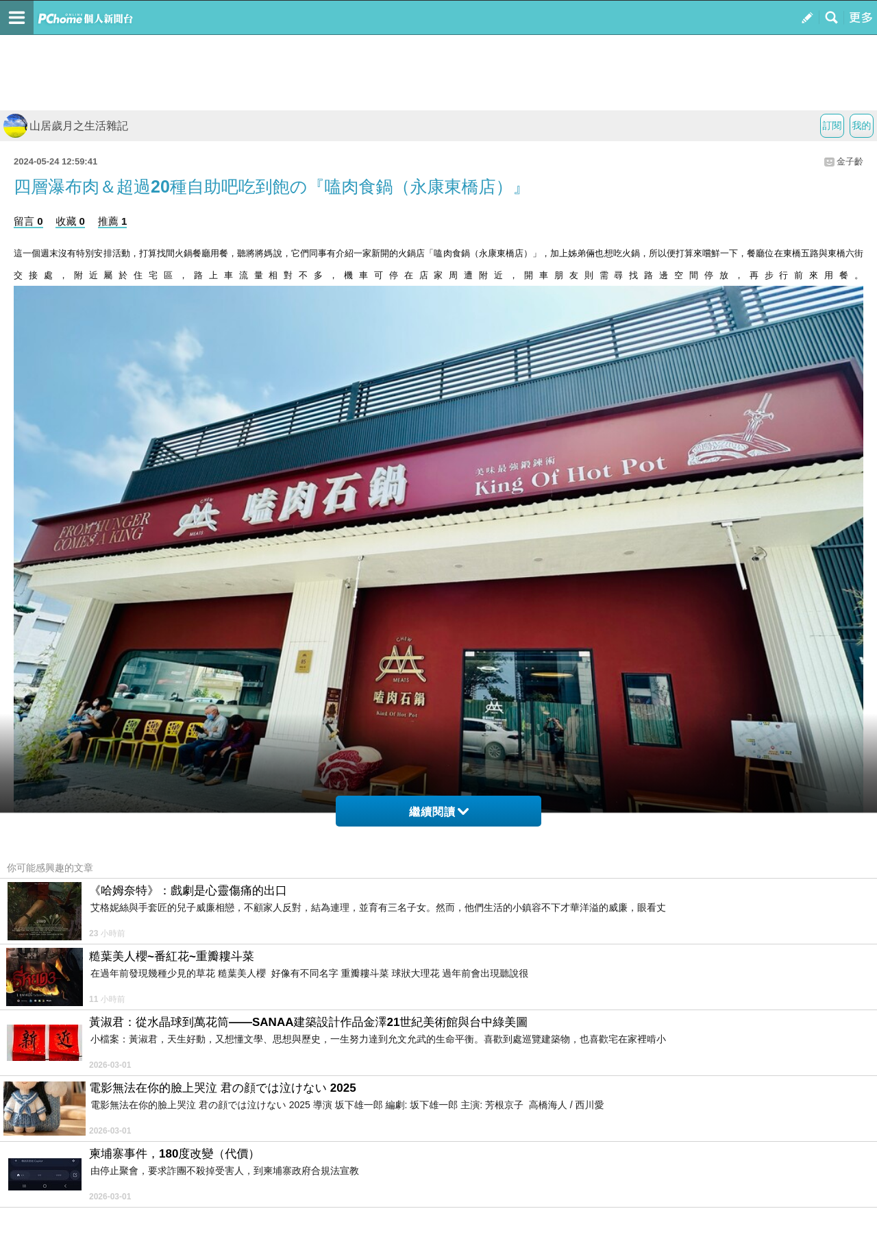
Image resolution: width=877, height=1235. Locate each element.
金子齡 (850, 161)
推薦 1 (112, 221)
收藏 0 (70, 221)
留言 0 (28, 221)
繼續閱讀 (439, 812)
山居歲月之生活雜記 (65, 126)
